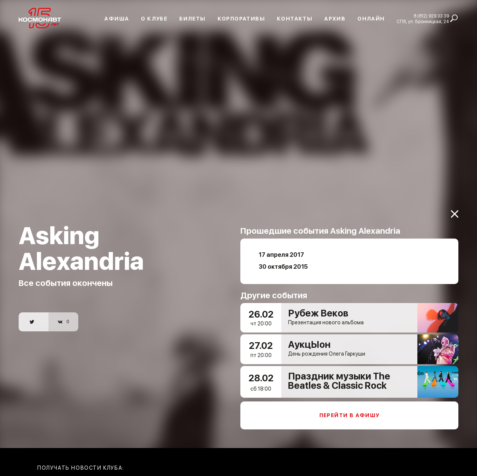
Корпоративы (241, 19)
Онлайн (371, 19)
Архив (334, 19)
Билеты (192, 19)
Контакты (294, 19)
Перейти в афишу (349, 415)
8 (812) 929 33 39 (431, 16)
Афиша (116, 19)
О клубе (154, 19)
